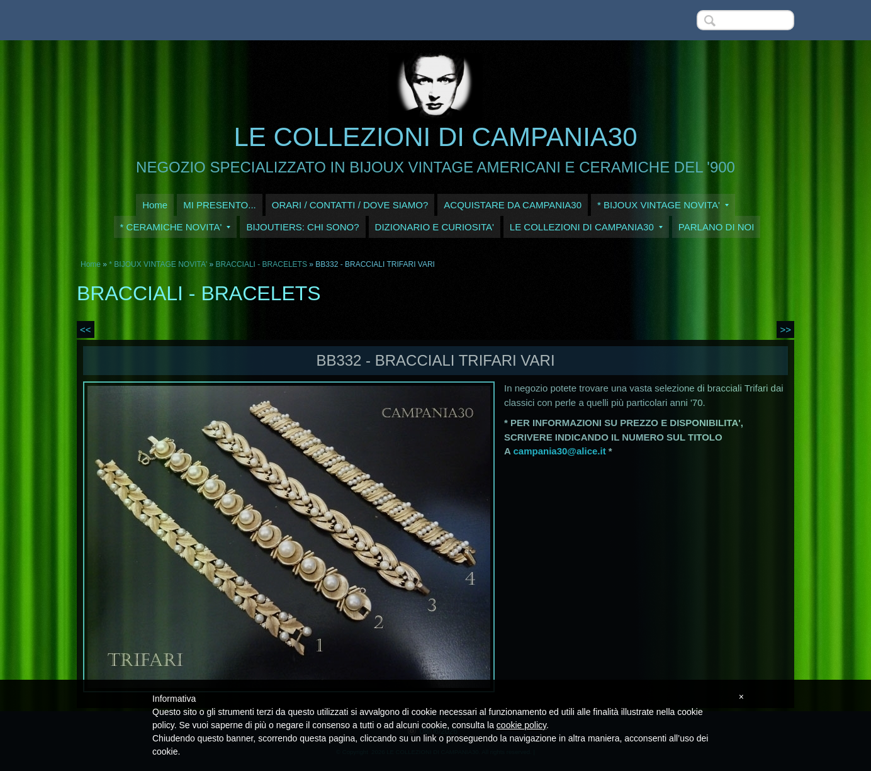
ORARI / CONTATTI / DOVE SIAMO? (350, 205)
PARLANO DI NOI (716, 227)
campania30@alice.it (559, 451)
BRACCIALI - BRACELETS (261, 264)
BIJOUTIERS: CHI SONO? (302, 227)
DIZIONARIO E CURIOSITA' (434, 227)
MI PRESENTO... (219, 205)
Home (154, 205)
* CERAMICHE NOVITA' (175, 227)
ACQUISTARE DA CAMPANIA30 (513, 205)
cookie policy (521, 725)
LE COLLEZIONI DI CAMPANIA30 (435, 137)
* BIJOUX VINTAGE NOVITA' (663, 205)
